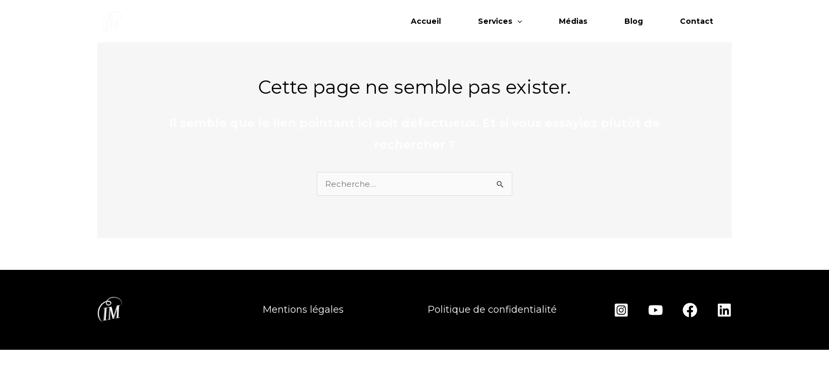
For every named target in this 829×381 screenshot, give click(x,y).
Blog (633, 21)
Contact (696, 21)
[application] (517, 21)
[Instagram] (621, 310)
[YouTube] (655, 310)
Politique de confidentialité (492, 309)
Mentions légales (303, 309)
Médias (573, 21)
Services (500, 21)
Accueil (426, 21)
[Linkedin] (724, 310)
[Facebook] (690, 310)
